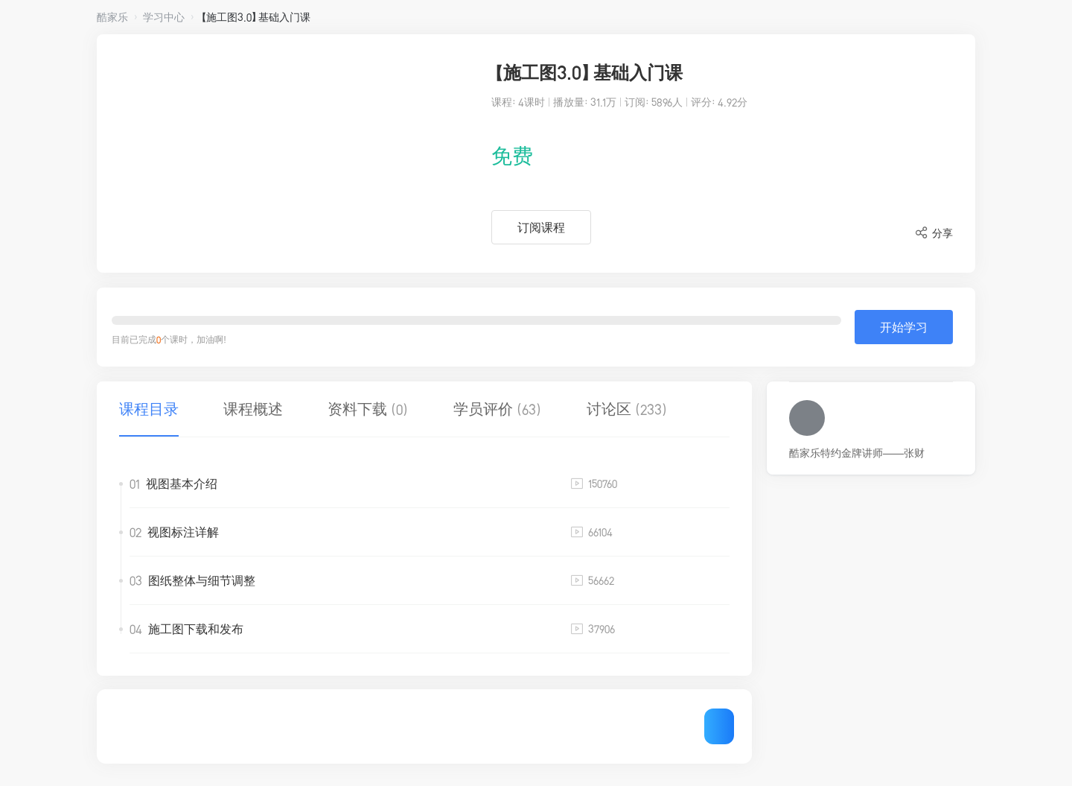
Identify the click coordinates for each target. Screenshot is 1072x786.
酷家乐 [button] (112, 17)
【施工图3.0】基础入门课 (255, 17)
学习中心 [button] (164, 17)
